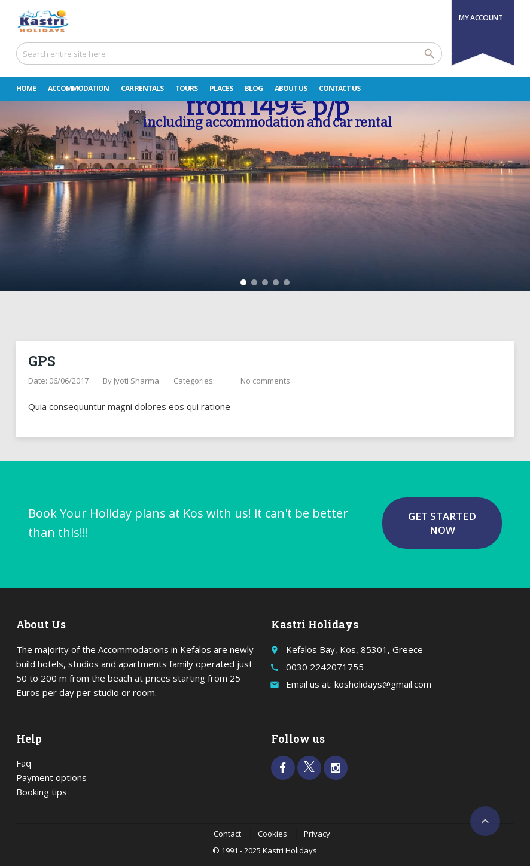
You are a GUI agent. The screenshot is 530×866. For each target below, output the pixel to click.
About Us (291, 88)
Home (26, 88)
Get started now (442, 523)
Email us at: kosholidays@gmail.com (358, 684)
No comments (265, 380)
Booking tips (41, 792)
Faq (23, 763)
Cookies (272, 833)
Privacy (317, 833)
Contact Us (339, 88)
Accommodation (78, 88)
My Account (480, 18)
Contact (227, 833)
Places (221, 88)
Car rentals (142, 88)
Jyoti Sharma (136, 380)
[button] (243, 282)
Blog (254, 88)
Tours (186, 88)
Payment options (51, 777)
